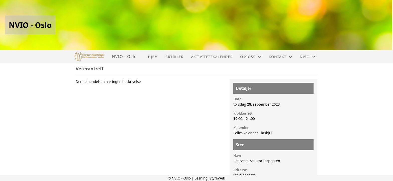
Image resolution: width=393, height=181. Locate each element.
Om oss (250, 56)
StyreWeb (217, 178)
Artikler (174, 56)
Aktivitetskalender (212, 56)
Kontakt (280, 56)
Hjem (153, 56)
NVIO (308, 56)
